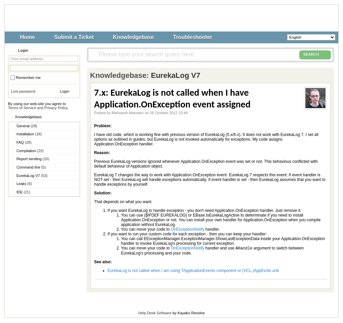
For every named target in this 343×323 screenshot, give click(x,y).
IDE (23, 192)
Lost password (23, 91)
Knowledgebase (133, 37)
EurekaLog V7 (31, 176)
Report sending (32, 159)
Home (27, 37)
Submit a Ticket (74, 37)
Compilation (30, 151)
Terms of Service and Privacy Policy (38, 108)
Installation (29, 134)
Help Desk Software (155, 314)
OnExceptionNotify (187, 229)
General (26, 126)
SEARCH (315, 54)
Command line (31, 167)
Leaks (24, 184)
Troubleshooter (192, 37)
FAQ (24, 142)
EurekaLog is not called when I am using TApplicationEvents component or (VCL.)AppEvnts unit (193, 271)
